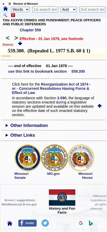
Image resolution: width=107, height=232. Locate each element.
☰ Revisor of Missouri (22, 3)
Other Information (29, 125)
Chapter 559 (30, 30)
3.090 (62, 98)
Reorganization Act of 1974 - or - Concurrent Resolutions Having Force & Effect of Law (51, 88)
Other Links (22, 135)
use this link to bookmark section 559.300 (46, 71)
